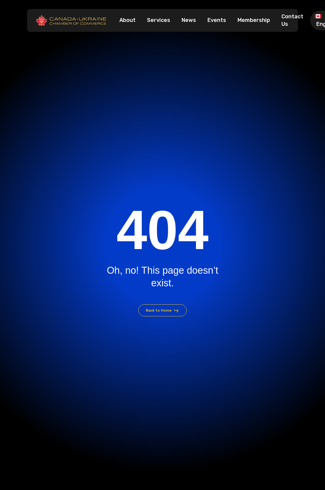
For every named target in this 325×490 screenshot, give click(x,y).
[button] (162, 311)
